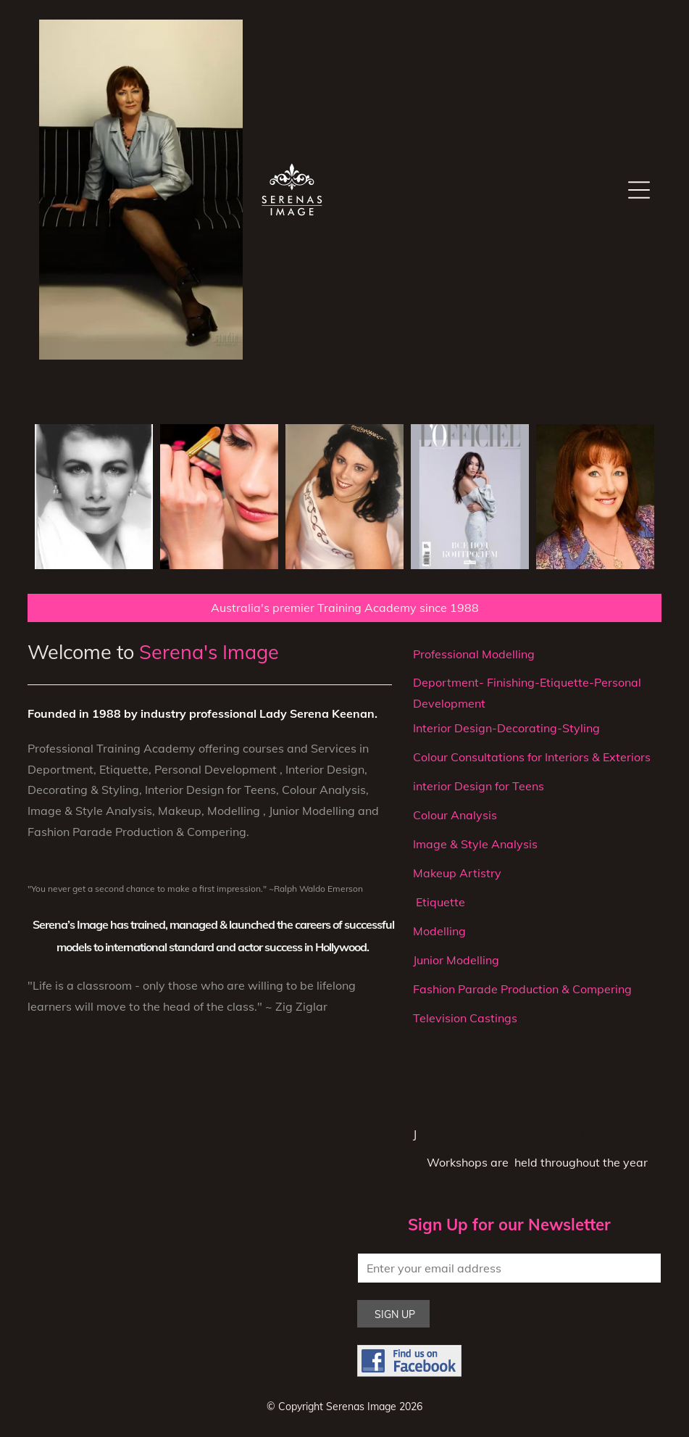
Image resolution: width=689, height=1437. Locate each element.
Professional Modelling (474, 654)
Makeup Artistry (457, 873)
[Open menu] (639, 190)
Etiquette (439, 902)
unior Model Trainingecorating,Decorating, (530, 1134)
